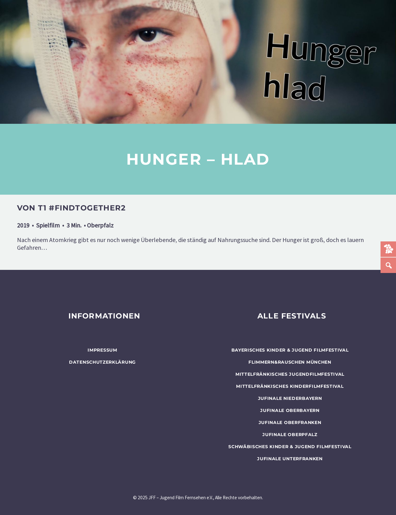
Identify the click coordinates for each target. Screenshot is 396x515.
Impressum (102, 350)
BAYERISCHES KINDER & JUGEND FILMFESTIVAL (290, 350)
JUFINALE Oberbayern (289, 410)
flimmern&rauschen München (289, 362)
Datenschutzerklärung (102, 362)
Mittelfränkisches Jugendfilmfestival (289, 374)
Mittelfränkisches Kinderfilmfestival (289, 386)
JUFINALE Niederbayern (290, 398)
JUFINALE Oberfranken (290, 422)
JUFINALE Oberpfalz (289, 434)
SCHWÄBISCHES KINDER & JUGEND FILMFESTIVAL (289, 446)
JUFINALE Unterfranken (290, 458)
